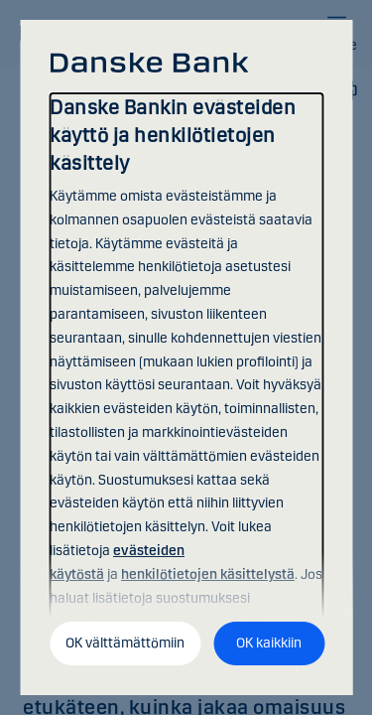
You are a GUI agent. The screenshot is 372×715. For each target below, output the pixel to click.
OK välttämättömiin (125, 643)
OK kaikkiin (269, 643)
